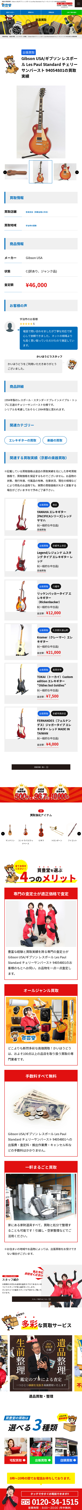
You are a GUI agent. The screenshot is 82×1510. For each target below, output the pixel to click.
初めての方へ (10, 12)
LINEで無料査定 (71, 12)
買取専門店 (5, 36)
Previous (5, 172)
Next (77, 172)
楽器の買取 (12, 36)
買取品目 (51, 12)
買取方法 (30, 12)
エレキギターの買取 (21, 36)
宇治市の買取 (31, 225)
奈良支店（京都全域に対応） (37, 212)
